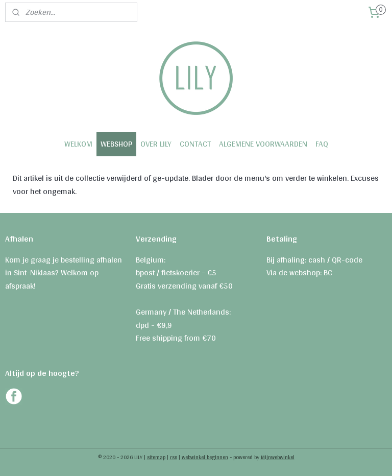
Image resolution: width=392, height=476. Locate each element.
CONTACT (195, 143)
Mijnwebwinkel (278, 457)
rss (173, 457)
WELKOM (78, 143)
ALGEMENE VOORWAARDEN (263, 143)
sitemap (156, 457)
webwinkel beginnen (205, 457)
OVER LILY (156, 143)
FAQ (321, 143)
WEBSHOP (116, 143)
